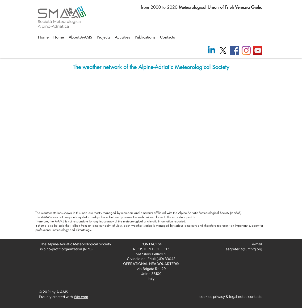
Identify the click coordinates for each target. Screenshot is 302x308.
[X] (223, 50)
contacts (255, 297)
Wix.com (81, 297)
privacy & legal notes (230, 297)
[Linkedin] (211, 50)
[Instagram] (246, 50)
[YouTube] (257, 50)
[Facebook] (234, 50)
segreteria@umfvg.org (244, 249)
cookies (205, 297)
